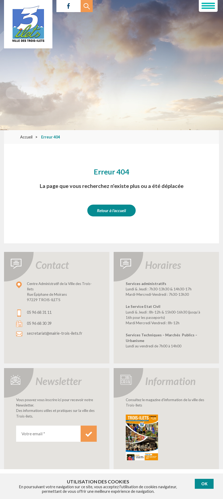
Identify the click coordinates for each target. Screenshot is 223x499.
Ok (204, 484)
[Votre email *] (48, 434)
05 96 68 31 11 (39, 312)
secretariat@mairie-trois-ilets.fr (54, 333)
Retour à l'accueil (111, 210)
